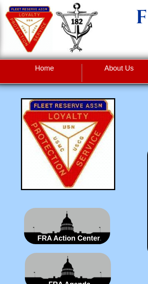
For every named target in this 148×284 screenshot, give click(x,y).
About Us (119, 68)
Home (44, 68)
